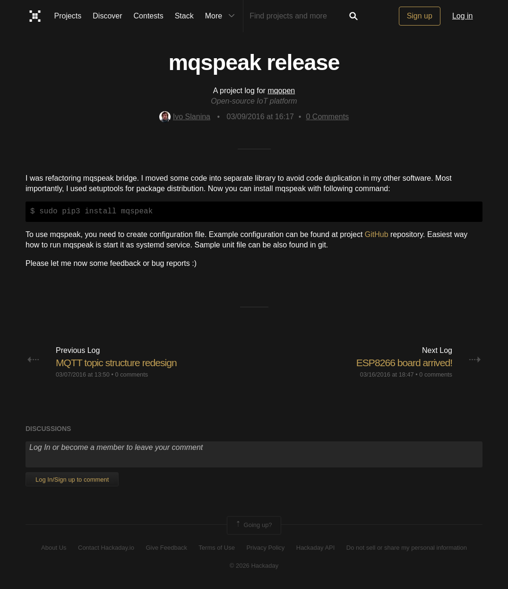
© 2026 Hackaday (254, 565)
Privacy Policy (265, 547)
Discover (107, 16)
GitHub (376, 234)
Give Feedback (166, 547)
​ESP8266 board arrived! (402, 363)
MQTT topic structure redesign (119, 363)
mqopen (281, 91)
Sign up (419, 16)
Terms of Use (216, 547)
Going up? (253, 525)
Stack (184, 16)
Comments (327, 117)
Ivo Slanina (184, 117)
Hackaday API (315, 547)
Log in (462, 16)
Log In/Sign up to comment (72, 479)
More (222, 16)
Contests (149, 16)
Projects (68, 16)
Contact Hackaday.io (106, 547)
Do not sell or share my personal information (406, 547)
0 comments (131, 374)
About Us (53, 547)
